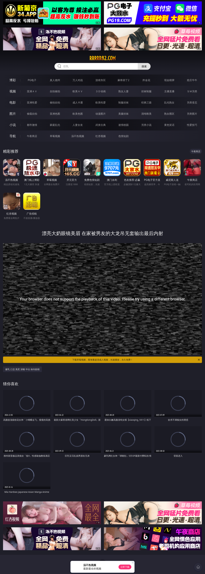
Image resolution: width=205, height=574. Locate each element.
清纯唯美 (146, 113)
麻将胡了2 (123, 80)
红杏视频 (100, 136)
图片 (12, 113)
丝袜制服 (146, 91)
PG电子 (32, 80)
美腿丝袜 (123, 113)
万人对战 (78, 80)
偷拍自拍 (55, 102)
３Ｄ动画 (100, 91)
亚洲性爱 (32, 102)
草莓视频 (55, 136)
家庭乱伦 (55, 125)
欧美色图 (78, 113)
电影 (12, 102)
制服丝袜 (123, 102)
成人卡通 (78, 102)
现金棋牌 (169, 80)
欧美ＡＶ (78, 91)
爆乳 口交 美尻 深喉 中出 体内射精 (22, 369)
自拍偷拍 (55, 91)
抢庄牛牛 (192, 80)
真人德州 (55, 80)
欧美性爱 (100, 102)
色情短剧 (123, 136)
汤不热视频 (77, 136)
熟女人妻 (123, 91)
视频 (12, 91)
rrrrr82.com (102, 58)
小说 (12, 125)
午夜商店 (32, 136)
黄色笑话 (169, 125)
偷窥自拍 (32, 113)
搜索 (144, 66)
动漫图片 (100, 113)
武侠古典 (100, 125)
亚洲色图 (55, 113)
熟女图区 (169, 113)
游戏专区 (100, 80)
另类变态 (192, 102)
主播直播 (169, 91)
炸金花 (146, 80)
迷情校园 (123, 125)
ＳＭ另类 (192, 91)
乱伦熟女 (169, 102)
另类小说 (146, 125)
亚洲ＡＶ (32, 91)
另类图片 (192, 113)
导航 (12, 136)
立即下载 (124, 566)
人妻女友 (78, 125)
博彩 (12, 80)
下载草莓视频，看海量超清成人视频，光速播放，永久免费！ (136, 360)
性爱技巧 (192, 125)
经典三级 (146, 102)
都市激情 (32, 125)
